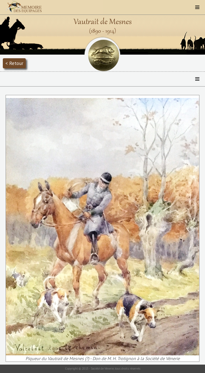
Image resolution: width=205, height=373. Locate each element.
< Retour (14, 63)
